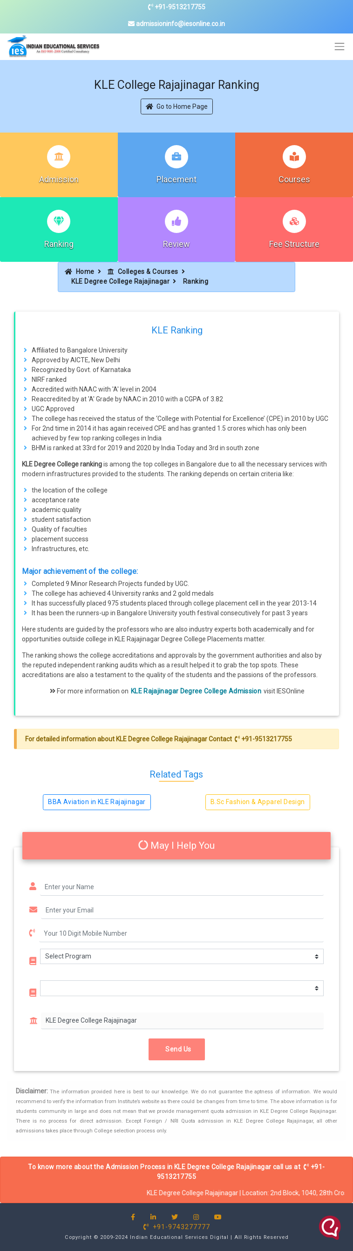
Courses (294, 179)
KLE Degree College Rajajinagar (120, 281)
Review (176, 244)
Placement (176, 179)
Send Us (176, 1049)
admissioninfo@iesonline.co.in (176, 23)
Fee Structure (294, 244)
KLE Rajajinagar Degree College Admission (196, 691)
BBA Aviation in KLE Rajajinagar (96, 801)
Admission (59, 179)
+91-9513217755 (176, 7)
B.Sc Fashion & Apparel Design (257, 801)
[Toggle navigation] (339, 47)
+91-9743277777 (176, 1227)
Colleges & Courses (143, 271)
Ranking (59, 244)
